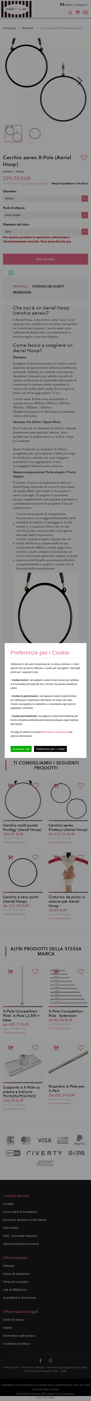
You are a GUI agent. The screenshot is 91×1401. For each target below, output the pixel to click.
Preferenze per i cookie (50, 749)
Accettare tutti (21, 749)
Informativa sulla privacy (54, 732)
